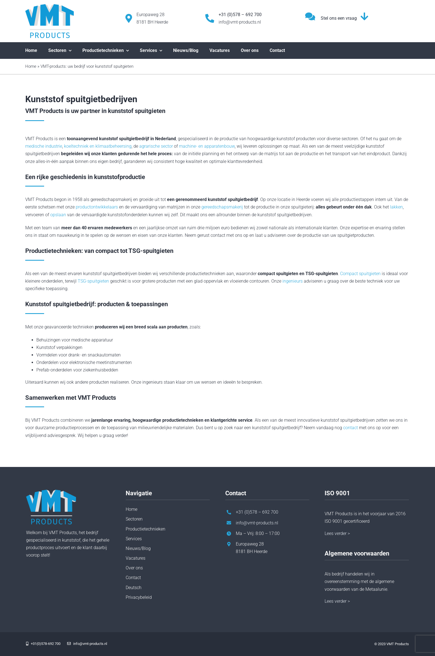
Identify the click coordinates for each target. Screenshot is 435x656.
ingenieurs (292, 281)
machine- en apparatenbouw (207, 146)
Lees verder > (337, 533)
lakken (396, 207)
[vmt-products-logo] (49, 6)
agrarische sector (156, 146)
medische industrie (43, 146)
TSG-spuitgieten (93, 281)
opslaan (58, 214)
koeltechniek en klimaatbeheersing (97, 146)
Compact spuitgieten (360, 273)
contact (350, 427)
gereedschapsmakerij (222, 207)
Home (30, 66)
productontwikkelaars (97, 207)
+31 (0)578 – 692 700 (257, 512)
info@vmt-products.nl (240, 22)
